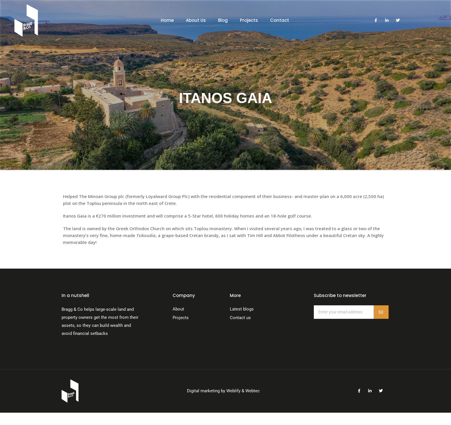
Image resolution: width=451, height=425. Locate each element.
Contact (279, 20)
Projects (249, 20)
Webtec (252, 390)
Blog (223, 20)
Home (167, 20)
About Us (196, 20)
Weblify (233, 390)
